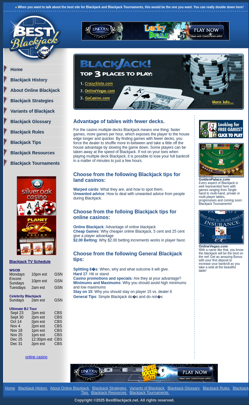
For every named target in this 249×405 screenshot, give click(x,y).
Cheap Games (86, 231)
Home (16, 69)
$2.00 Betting (85, 240)
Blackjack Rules (27, 131)
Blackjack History (28, 79)
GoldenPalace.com (214, 179)
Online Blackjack (88, 227)
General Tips (84, 297)
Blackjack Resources (32, 152)
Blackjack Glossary (30, 121)
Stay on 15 (82, 291)
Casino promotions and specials (102, 278)
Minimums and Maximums (96, 283)
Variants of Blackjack (32, 111)
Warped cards (85, 189)
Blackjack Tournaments (35, 163)
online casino (36, 357)
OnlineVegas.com (213, 246)
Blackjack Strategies (31, 100)
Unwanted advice (88, 194)
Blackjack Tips (25, 142)
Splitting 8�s (85, 269)
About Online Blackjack (35, 90)
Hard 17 (80, 274)
